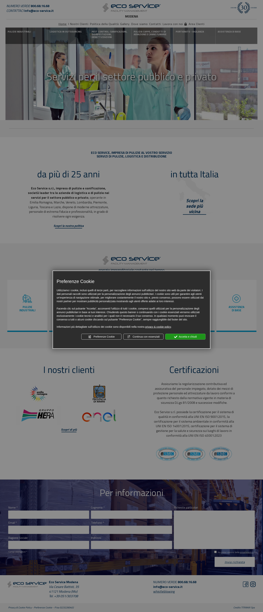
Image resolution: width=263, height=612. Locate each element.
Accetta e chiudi (185, 336)
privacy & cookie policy (158, 326)
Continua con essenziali (143, 336)
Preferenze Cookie (101, 336)
